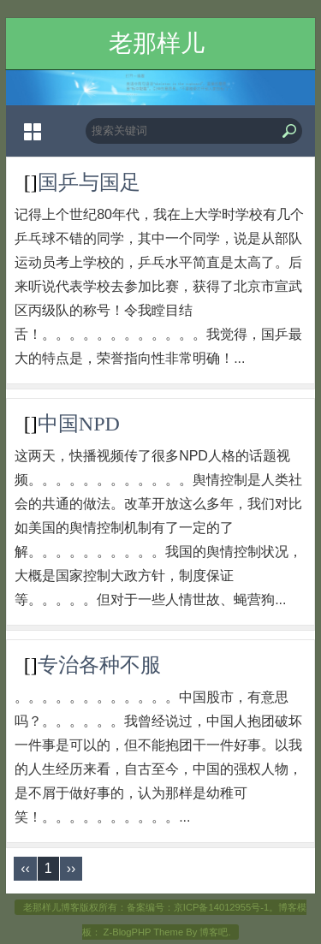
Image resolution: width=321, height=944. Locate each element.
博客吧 (213, 932)
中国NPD (79, 424)
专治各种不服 (99, 665)
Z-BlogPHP (128, 932)
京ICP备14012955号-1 (221, 907)
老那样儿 (157, 43)
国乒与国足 (89, 182)
